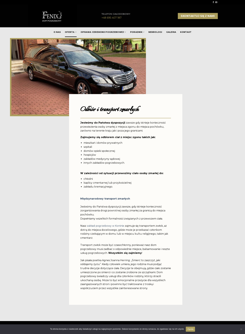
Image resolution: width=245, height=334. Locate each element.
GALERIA (171, 32)
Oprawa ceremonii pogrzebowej (103, 32)
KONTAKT (185, 32)
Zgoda (190, 329)
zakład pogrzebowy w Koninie (105, 225)
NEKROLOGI (155, 32)
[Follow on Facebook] (213, 2)
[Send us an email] (216, 2)
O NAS (57, 32)
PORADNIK (137, 32)
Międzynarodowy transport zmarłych (105, 198)
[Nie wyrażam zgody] (241, 330)
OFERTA (71, 32)
